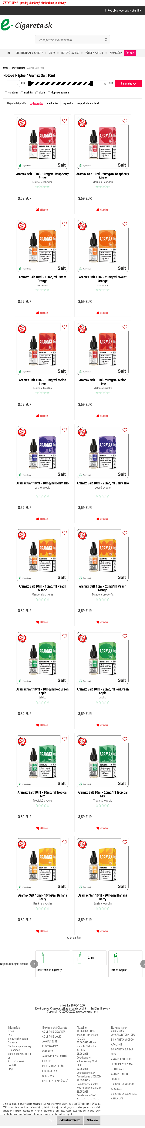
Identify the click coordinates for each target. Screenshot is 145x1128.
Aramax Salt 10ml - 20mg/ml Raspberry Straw (103, 176)
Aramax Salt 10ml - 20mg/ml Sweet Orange (102, 279)
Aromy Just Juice (121, 1061)
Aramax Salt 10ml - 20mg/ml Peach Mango (102, 589)
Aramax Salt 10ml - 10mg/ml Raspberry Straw (42, 176)
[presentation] (34, 966)
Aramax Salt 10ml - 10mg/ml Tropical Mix (42, 796)
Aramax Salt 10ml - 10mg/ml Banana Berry (42, 899)
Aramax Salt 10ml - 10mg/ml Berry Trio (42, 484)
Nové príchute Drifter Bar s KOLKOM (87, 1037)
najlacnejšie (36, 103)
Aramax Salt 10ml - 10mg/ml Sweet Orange (42, 279)
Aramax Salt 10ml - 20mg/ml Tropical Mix (102, 796)
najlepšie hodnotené (88, 103)
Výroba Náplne (94, 52)
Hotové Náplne (70, 52)
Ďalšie (130, 52)
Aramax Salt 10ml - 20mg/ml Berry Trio (103, 484)
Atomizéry (116, 52)
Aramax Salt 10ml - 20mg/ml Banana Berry (102, 899)
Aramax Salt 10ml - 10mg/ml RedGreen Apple (42, 693)
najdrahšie (52, 103)
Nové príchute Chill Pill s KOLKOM (86, 1048)
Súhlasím (90, 1120)
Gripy (52, 52)
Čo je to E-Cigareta (54, 1033)
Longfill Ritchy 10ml (123, 1036)
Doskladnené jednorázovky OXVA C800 (87, 1063)
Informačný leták (53, 1068)
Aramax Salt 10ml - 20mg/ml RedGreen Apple (103, 693)
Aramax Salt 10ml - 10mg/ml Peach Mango (42, 589)
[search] (106, 39)
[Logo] (26, 24)
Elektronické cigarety (29, 52)
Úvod (5, 67)
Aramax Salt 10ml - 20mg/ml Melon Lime (102, 383)
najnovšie (68, 103)
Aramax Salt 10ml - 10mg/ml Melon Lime (42, 383)
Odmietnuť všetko (64, 1120)
